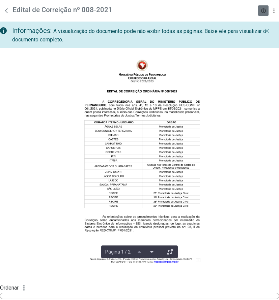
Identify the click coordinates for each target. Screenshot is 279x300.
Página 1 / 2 (118, 252)
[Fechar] (267, 31)
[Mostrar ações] (274, 10)
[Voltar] (6, 10)
